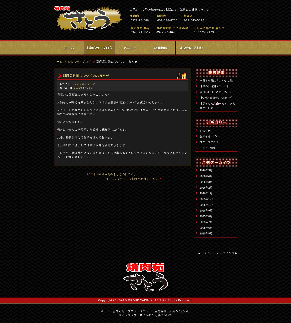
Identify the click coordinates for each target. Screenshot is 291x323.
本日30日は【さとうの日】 (216, 92)
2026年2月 (206, 187)
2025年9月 (206, 210)
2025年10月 (207, 204)
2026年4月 (206, 176)
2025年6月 (206, 227)
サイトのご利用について (156, 315)
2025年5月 (206, 233)
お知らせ (205, 130)
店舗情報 (160, 48)
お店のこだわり (191, 48)
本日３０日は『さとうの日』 (217, 80)
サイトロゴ (145, 277)
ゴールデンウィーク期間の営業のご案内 (132, 178)
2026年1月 (206, 193)
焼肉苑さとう (88, 19)
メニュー (130, 48)
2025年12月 (207, 199)
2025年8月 (206, 216)
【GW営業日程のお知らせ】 (217, 97)
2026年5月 (206, 170)
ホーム (69, 48)
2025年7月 (206, 222)
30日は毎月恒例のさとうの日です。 (113, 174)
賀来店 (204, 16)
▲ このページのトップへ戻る (217, 252)
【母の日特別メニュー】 (214, 86)
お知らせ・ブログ (99, 48)
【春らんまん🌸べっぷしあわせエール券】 (217, 106)
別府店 (151, 16)
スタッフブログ (209, 142)
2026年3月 (206, 181)
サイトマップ (128, 315)
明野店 (178, 16)
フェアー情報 (208, 147)
